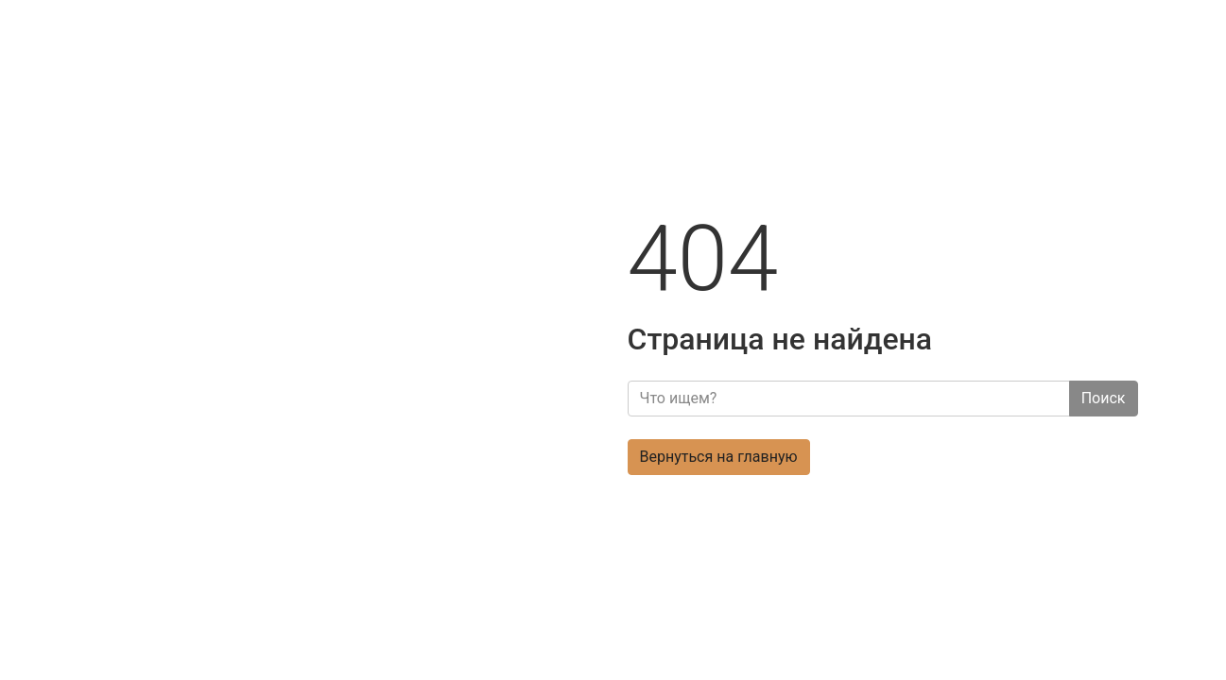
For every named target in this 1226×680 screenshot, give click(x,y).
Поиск (1103, 398)
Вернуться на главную (719, 457)
